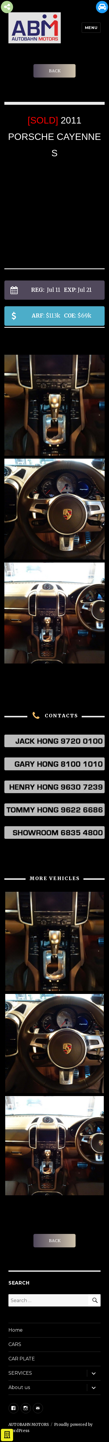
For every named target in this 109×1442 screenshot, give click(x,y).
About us (19, 1387)
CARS (14, 1344)
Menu (91, 27)
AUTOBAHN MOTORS (28, 1424)
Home (15, 1330)
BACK (54, 70)
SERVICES (20, 1373)
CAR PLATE (21, 1359)
